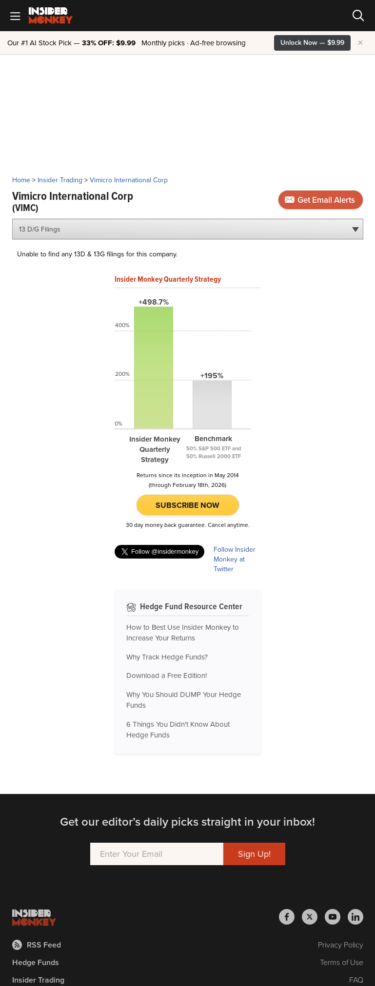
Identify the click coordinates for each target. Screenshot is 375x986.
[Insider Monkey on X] (313, 917)
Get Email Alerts (320, 200)
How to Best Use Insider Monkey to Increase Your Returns (182, 633)
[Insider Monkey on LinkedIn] (355, 917)
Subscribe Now (187, 505)
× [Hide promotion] (360, 43)
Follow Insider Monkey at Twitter (235, 559)
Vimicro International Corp (129, 180)
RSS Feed (36, 944)
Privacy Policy (340, 944)
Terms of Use (341, 962)
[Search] (358, 15)
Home (21, 180)
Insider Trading (60, 180)
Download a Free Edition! (166, 675)
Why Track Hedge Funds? (167, 657)
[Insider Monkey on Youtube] (336, 917)
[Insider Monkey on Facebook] (290, 917)
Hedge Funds (35, 962)
